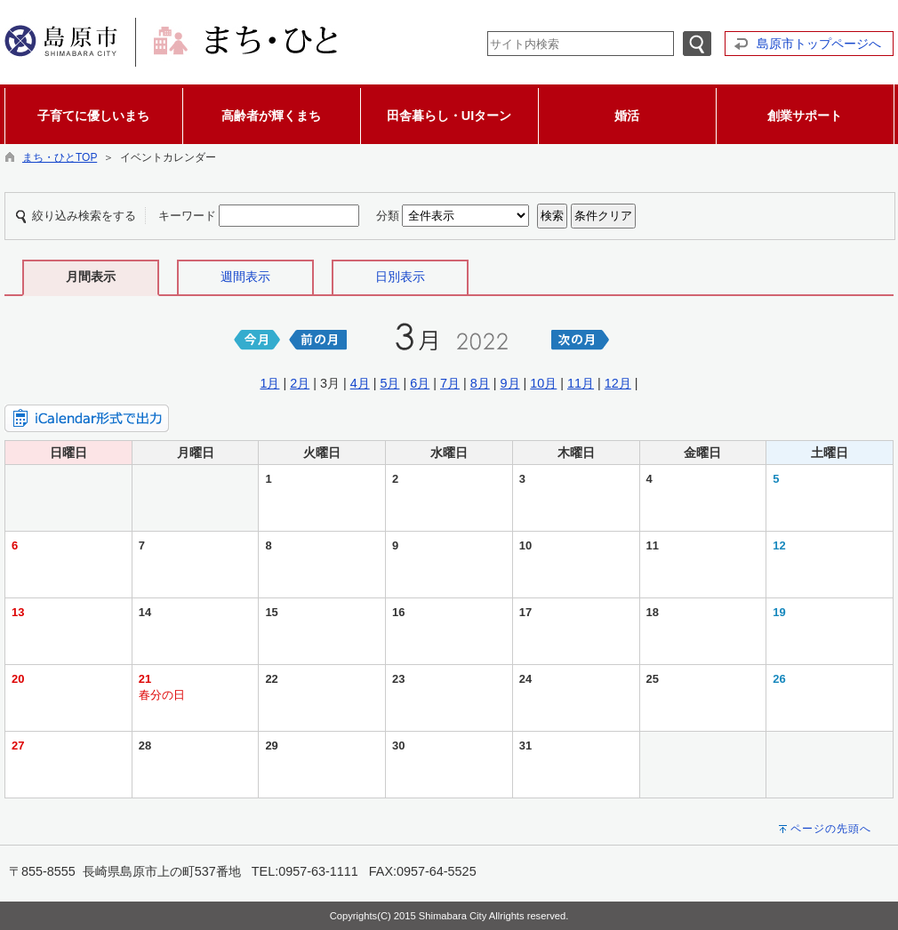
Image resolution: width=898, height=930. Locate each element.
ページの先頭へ (830, 828)
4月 (360, 383)
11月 (580, 383)
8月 (480, 383)
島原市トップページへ (819, 43)
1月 (269, 383)
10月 (543, 383)
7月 (450, 383)
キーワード (187, 215)
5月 (389, 383)
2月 (299, 383)
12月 (618, 383)
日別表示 (400, 276)
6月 (419, 383)
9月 (510, 383)
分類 (387, 215)
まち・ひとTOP (59, 157)
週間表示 (245, 276)
